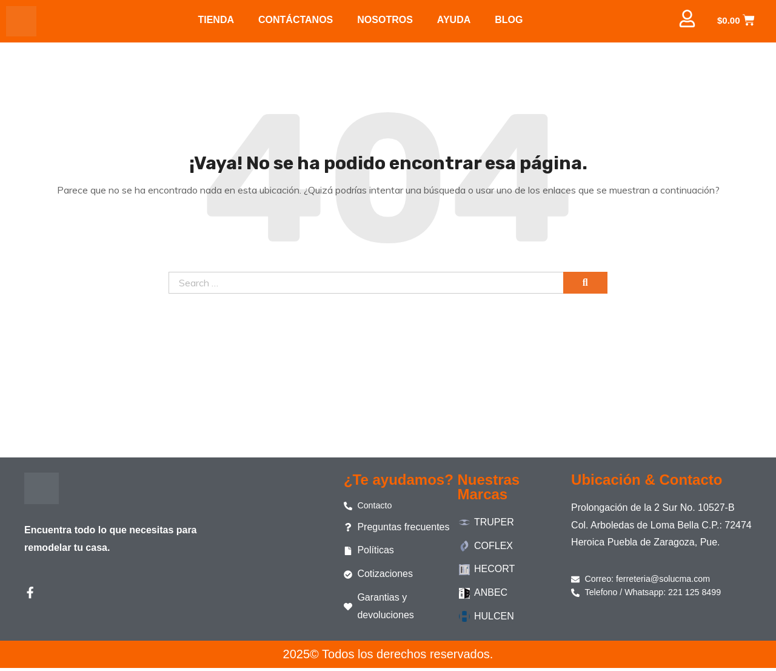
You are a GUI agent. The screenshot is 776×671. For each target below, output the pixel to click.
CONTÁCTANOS (295, 20)
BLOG (509, 20)
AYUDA (453, 20)
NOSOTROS (385, 20)
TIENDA (216, 20)
